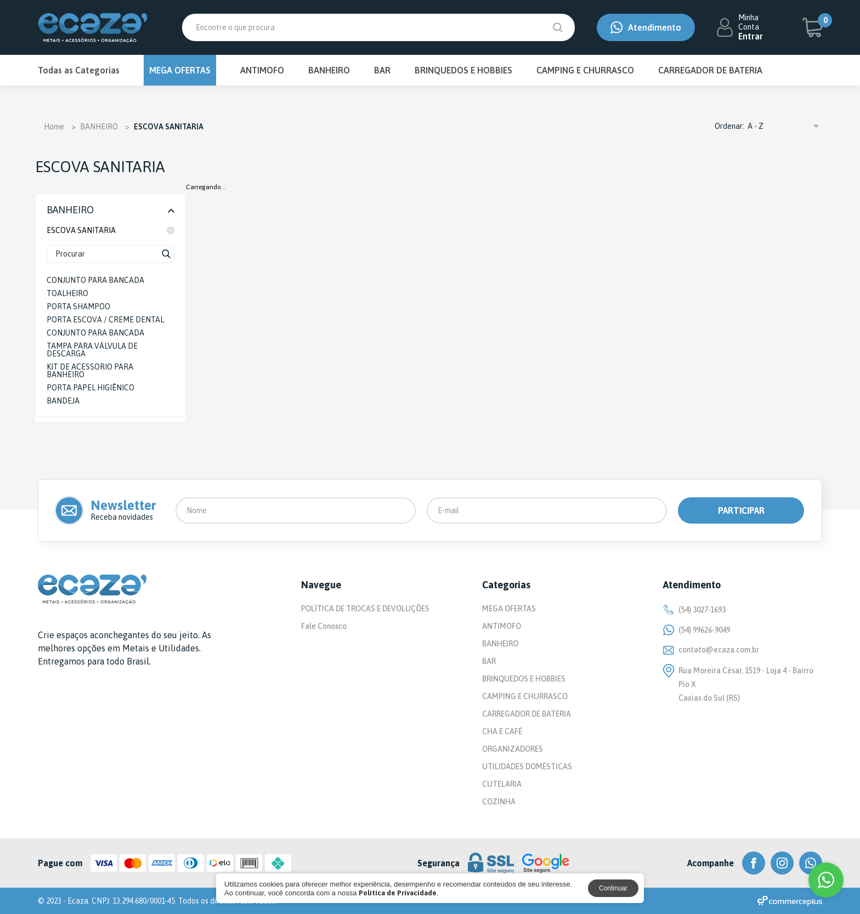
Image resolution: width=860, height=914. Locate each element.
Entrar (750, 36)
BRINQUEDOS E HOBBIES (463, 70)
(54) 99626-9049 (696, 630)
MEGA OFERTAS (180, 70)
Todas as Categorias (79, 70)
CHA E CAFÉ (502, 731)
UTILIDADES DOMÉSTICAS (527, 766)
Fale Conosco (324, 626)
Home (54, 126)
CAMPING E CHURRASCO (585, 70)
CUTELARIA (502, 784)
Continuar (613, 888)
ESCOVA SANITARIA (110, 230)
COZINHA (499, 801)
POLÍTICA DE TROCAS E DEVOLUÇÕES (365, 608)
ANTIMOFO (262, 70)
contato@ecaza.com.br (711, 649)
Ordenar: (729, 126)
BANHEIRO (329, 70)
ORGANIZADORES (512, 749)
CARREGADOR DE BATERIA (710, 70)
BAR (382, 70)
